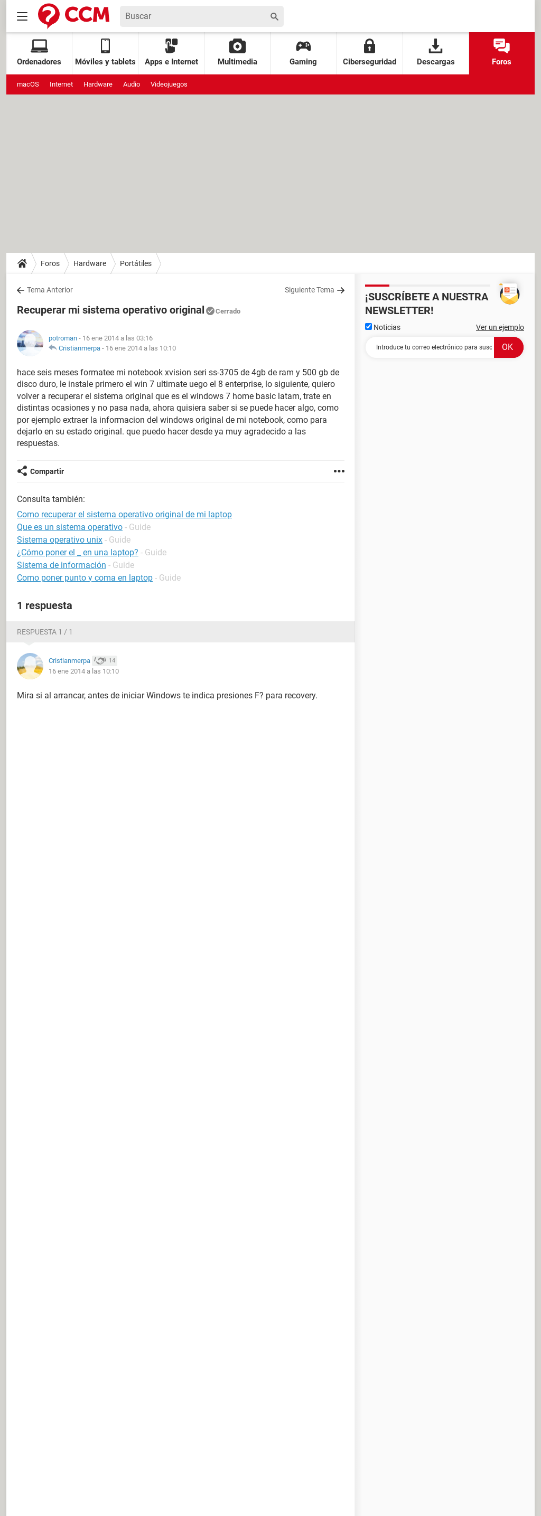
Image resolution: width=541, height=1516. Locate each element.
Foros (501, 53)
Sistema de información (61, 565)
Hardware (98, 84)
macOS (28, 84)
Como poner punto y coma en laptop (85, 578)
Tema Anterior (50, 290)
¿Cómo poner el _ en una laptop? (77, 552)
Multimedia (237, 53)
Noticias (382, 327)
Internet (61, 84)
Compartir (47, 471)
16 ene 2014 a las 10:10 (141, 348)
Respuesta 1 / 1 (45, 632)
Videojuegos (169, 84)
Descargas (436, 53)
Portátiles (136, 263)
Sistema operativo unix (59, 540)
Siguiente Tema (309, 290)
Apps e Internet (171, 53)
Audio (131, 84)
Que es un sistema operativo (70, 527)
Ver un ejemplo (500, 327)
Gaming (303, 53)
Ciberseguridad (369, 53)
